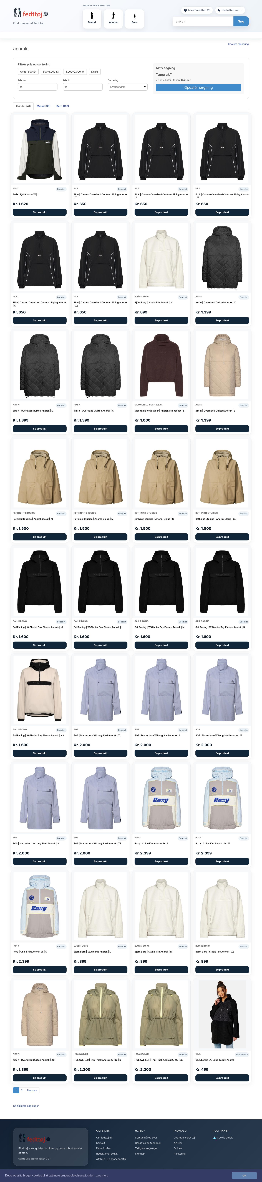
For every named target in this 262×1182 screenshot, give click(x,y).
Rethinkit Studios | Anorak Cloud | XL (33, 518)
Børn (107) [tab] (62, 106)
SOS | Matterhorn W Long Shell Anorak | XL (97, 735)
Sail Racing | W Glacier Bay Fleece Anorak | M (160, 627)
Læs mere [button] (101, 1175)
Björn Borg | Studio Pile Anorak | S (153, 302)
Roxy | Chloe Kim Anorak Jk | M (212, 843)
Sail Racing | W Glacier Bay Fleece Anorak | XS (38, 735)
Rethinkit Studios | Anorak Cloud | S (154, 518)
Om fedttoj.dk (104, 1137)
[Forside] (30, 12)
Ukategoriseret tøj (184, 1137)
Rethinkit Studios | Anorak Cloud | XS (215, 518)
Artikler (178, 1142)
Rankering (180, 1153)
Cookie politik (223, 1137)
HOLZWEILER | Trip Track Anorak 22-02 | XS (159, 1059)
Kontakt (100, 1142)
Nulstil (94, 71)
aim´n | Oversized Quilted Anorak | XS (33, 1059)
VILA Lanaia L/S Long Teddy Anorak (214, 1059)
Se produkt (39, 212)
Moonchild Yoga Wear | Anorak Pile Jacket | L (159, 410)
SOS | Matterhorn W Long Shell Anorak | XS (97, 843)
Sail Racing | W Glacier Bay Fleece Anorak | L (98, 627)
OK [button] (244, 1175)
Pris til (66, 80)
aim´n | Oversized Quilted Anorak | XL (216, 302)
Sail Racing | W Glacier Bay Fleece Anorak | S (220, 627)
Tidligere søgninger (146, 1148)
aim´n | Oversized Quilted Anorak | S (94, 410)
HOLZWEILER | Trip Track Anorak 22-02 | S (97, 1059)
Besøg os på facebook (148, 1142)
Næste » (32, 1090)
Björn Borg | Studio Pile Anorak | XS (214, 951)
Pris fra (22, 80)
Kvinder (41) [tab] (23, 106)
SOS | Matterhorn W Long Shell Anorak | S (36, 843)
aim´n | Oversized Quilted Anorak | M (33, 410)
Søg (241, 21)
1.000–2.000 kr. (75, 71)
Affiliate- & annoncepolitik (111, 1158)
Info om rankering (238, 43)
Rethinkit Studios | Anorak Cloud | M (94, 518)
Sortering (113, 80)
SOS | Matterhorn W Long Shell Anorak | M (218, 735)
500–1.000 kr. (51, 71)
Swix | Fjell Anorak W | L (26, 194)
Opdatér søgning (198, 87)
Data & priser (103, 1148)
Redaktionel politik (107, 1153)
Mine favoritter (197, 10)
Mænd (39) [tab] (43, 106)
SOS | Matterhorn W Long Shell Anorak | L (157, 735)
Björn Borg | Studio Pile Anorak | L (92, 951)
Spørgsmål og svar (146, 1137)
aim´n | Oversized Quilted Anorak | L (215, 410)
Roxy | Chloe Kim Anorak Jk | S (30, 951)
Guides (178, 1148)
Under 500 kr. (28, 71)
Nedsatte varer (230, 10)
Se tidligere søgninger (26, 1105)
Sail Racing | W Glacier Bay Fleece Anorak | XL (38, 627)
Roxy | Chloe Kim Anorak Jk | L (151, 843)
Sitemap (140, 1153)
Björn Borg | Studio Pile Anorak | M (153, 951)
